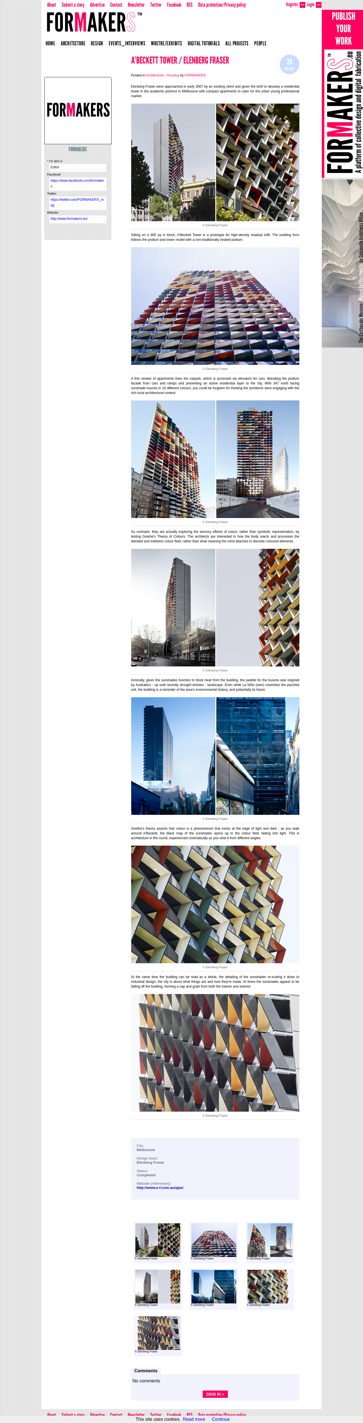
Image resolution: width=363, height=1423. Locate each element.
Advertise (97, 4)
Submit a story (73, 4)
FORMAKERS (78, 149)
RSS (190, 4)
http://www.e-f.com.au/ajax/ (160, 1188)
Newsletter (136, 4)
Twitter (155, 4)
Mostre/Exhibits (166, 43)
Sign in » (215, 1394)
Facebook (174, 4)
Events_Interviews (127, 43)
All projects (237, 43)
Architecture (73, 43)
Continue (221, 1419)
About (51, 4)
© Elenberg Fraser (157, 1241)
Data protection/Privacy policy (222, 4)
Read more (194, 1419)
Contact (116, 4)
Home (50, 43)
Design (97, 43)
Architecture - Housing (162, 75)
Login (314, 4)
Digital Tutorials (204, 43)
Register (295, 4)
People (260, 43)
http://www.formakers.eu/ (69, 219)
